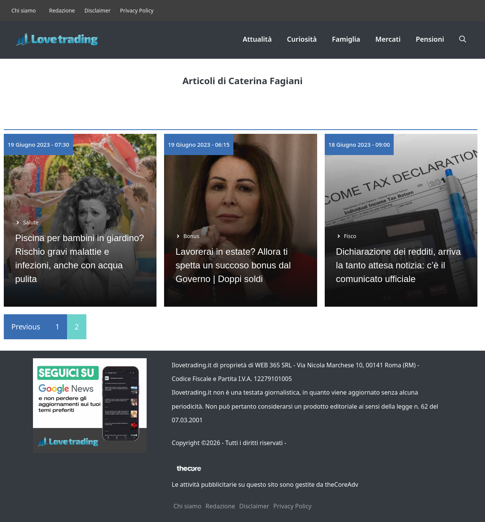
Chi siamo (23, 10)
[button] (463, 39)
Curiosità (302, 39)
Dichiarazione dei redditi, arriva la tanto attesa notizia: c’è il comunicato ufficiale (398, 265)
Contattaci (302, 443)
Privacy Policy (136, 10)
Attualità (257, 39)
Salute (31, 222)
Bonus (191, 236)
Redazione (62, 10)
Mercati (388, 39)
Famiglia (346, 39)
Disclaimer (97, 10)
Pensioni (430, 39)
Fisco (350, 236)
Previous (25, 327)
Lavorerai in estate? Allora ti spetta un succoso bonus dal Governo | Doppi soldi (233, 265)
